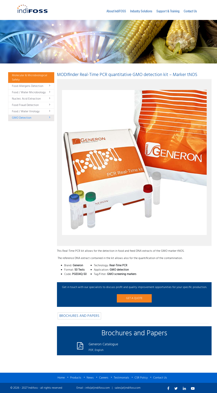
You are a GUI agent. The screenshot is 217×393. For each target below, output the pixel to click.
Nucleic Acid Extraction (31, 98)
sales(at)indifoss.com (128, 388)
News (90, 377)
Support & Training (168, 11)
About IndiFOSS (116, 11)
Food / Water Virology (31, 111)
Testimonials (121, 377)
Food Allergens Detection (31, 86)
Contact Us (190, 11)
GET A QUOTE (134, 298)
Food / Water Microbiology (31, 92)
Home (61, 377)
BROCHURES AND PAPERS (79, 316)
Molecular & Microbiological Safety (29, 77)
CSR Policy (141, 377)
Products (75, 377)
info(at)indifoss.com (97, 388)
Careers (103, 377)
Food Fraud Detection (31, 105)
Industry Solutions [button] (141, 11)
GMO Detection (31, 118)
